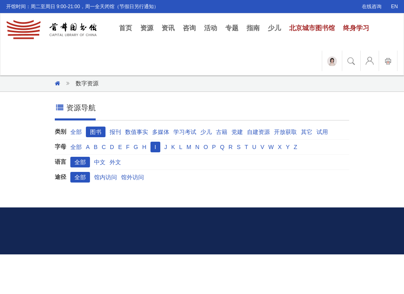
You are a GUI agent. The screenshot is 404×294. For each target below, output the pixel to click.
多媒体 (160, 132)
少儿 (274, 27)
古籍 (221, 132)
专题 (231, 27)
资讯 (168, 27)
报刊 (115, 132)
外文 (115, 162)
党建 (237, 132)
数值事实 (136, 132)
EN (394, 6)
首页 (127, 27)
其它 (306, 132)
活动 (210, 27)
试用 (322, 132)
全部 (76, 132)
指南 (253, 27)
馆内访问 (105, 177)
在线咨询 (372, 6)
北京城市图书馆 (312, 27)
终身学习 (356, 27)
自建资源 (258, 132)
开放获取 (285, 132)
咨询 (189, 27)
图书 (95, 132)
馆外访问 (132, 177)
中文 (99, 162)
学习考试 (184, 132)
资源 (146, 27)
